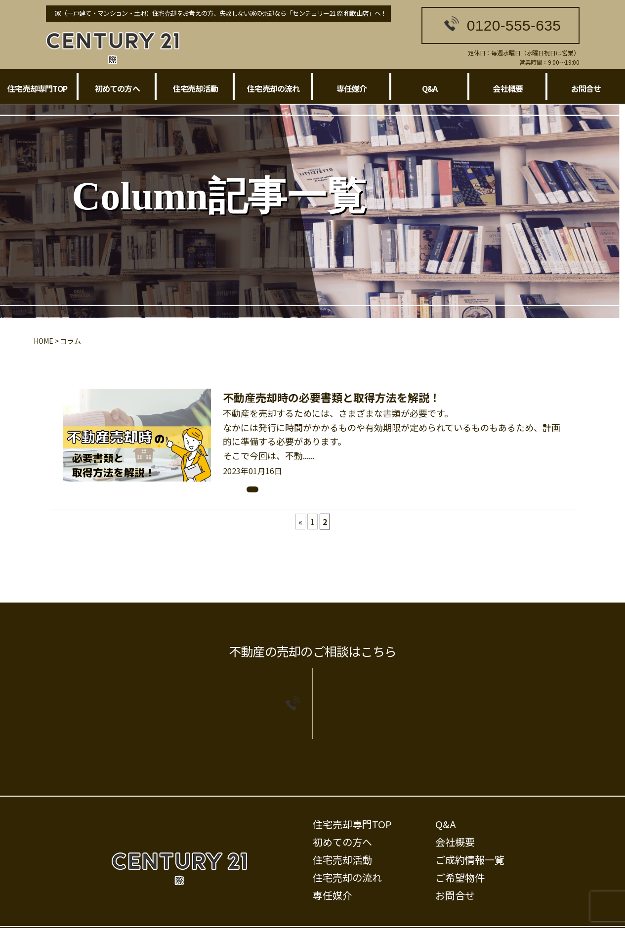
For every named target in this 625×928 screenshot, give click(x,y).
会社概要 (508, 88)
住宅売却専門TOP (37, 88)
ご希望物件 (460, 846)
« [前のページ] (300, 521)
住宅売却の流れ (273, 88)
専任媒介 (351, 88)
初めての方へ (117, 88)
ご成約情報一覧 (469, 828)
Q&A (430, 88)
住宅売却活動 (195, 88)
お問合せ (586, 88)
